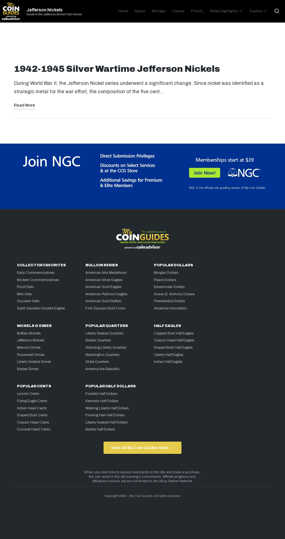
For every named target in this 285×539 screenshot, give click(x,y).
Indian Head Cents (32, 408)
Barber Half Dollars (100, 429)
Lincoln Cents (28, 394)
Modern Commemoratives (38, 280)
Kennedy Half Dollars (102, 401)
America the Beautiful (102, 369)
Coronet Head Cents (33, 429)
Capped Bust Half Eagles (174, 333)
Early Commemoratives (36, 273)
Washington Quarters (102, 355)
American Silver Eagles (103, 280)
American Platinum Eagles (106, 294)
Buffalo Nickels (29, 333)
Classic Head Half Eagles (174, 340)
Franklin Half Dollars (101, 394)
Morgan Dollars (166, 273)
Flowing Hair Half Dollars (105, 415)
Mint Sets (24, 294)
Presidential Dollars (169, 301)
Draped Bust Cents (32, 415)
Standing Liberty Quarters (106, 348)
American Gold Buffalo (103, 301)
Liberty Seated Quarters (104, 333)
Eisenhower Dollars (169, 287)
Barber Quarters (98, 340)
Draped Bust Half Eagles (173, 348)
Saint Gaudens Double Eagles (41, 308)
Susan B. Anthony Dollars (174, 294)
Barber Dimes (28, 369)
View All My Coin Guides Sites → (142, 448)
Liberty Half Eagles (168, 355)
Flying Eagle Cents (32, 401)
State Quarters (97, 362)
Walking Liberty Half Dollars (107, 408)
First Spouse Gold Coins (105, 308)
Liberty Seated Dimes (34, 362)
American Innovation (170, 308)
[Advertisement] (142, 45)
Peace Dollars (165, 280)
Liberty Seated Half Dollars (106, 422)
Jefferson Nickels (44, 10)
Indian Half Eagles (168, 362)
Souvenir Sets (28, 301)
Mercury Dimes (29, 348)
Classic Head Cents (33, 422)
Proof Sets (25, 287)
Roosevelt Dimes (31, 355)
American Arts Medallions (106, 273)
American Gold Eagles (103, 287)
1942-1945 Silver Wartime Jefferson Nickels (117, 69)
